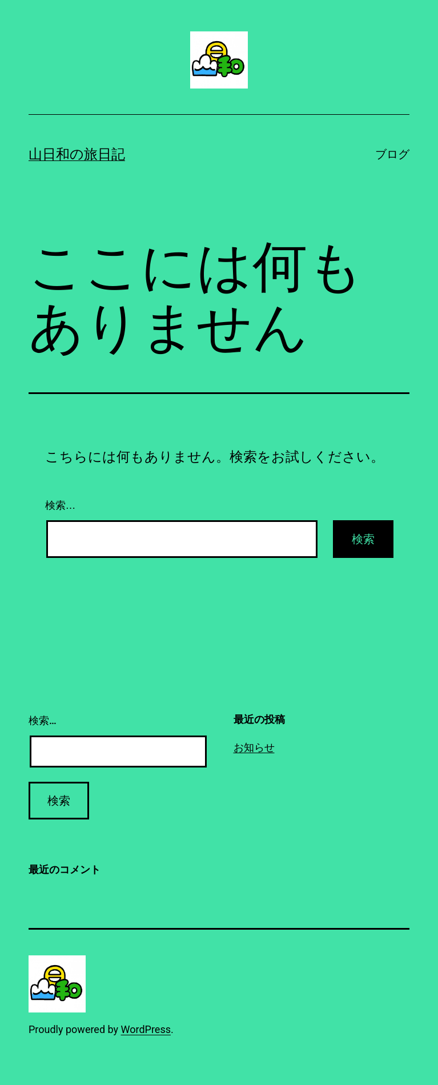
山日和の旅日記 (77, 154)
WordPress (146, 1029)
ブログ (392, 154)
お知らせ (254, 747)
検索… (60, 505)
